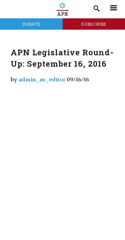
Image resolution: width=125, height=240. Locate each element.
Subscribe (93, 24)
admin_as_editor (42, 79)
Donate (31, 24)
